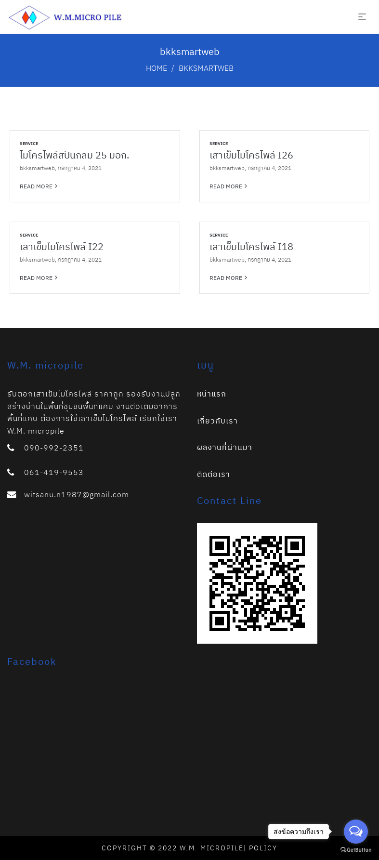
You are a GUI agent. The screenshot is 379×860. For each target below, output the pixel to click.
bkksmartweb (37, 168)
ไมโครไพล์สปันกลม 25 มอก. (74, 154)
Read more (36, 186)
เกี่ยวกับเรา (217, 420)
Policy (263, 848)
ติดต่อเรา (213, 474)
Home (156, 68)
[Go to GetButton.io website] (355, 850)
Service (29, 143)
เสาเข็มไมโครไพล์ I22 (62, 246)
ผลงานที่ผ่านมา (224, 447)
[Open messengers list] (356, 832)
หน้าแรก (211, 393)
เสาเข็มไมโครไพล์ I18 (251, 246)
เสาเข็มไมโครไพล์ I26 (251, 154)
